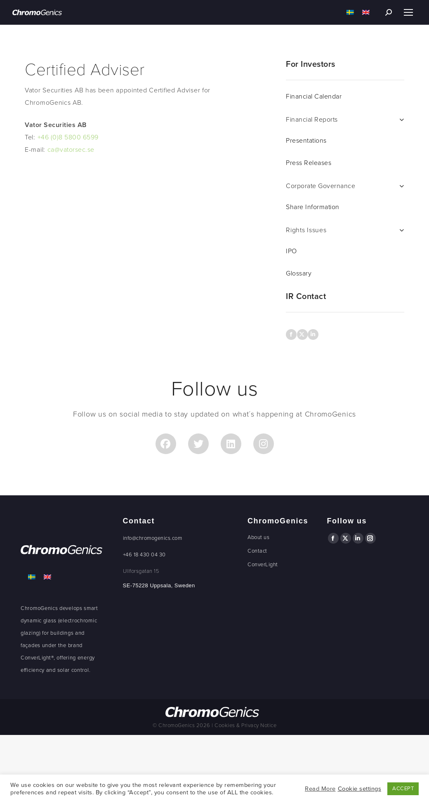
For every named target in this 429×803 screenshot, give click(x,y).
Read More (320, 788)
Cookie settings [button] (360, 788)
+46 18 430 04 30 (144, 554)
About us (258, 537)
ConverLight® (37, 658)
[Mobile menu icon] (408, 12)
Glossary (298, 273)
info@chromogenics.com (152, 538)
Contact (257, 551)
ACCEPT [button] (403, 788)
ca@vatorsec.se (70, 150)
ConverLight (263, 564)
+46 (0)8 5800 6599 (68, 137)
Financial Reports (312, 119)
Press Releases (308, 163)
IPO (291, 251)
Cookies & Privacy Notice (245, 725)
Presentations (306, 141)
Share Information (312, 207)
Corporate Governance (320, 186)
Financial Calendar (314, 96)
